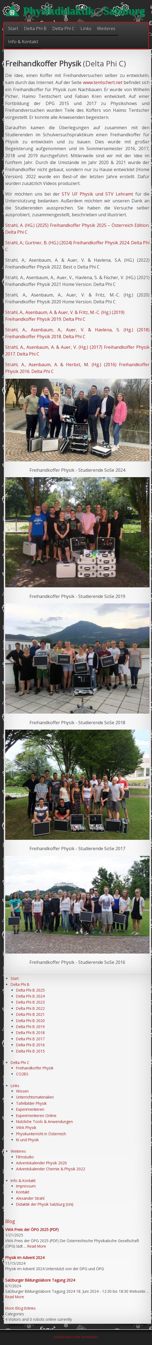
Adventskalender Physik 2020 (41, 1162)
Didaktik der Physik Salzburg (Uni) (44, 1204)
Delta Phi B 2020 (30, 1020)
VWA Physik (26, 1127)
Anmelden (89, 1336)
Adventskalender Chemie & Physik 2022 (50, 1168)
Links (86, 29)
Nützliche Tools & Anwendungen (44, 1121)
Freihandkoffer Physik (34, 1068)
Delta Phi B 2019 (30, 1026)
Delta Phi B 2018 (30, 1032)
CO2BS (22, 1073)
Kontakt (22, 1192)
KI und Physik (27, 1139)
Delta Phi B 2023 (30, 1002)
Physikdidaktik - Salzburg (84, 11)
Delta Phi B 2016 (30, 1044)
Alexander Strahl (30, 1198)
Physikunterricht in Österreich (41, 1133)
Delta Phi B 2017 (30, 1038)
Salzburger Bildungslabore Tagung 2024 (40, 1280)
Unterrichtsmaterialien (35, 1097)
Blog (10, 1221)
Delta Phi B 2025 (30, 990)
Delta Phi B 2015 (30, 1051)
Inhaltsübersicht (67, 1336)
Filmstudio (25, 1156)
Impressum (26, 1186)
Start (13, 29)
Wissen (22, 1091)
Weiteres (106, 29)
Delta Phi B (35, 29)
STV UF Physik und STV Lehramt (97, 194)
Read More (36, 1246)
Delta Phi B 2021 (30, 1014)
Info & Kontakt (23, 42)
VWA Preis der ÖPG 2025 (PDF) (32, 1229)
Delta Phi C (63, 29)
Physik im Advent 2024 (24, 1257)
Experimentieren (30, 1109)
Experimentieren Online (36, 1115)
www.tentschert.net (103, 82)
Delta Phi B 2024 (30, 996)
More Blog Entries (20, 1308)
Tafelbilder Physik (31, 1103)
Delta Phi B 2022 (30, 1008)
